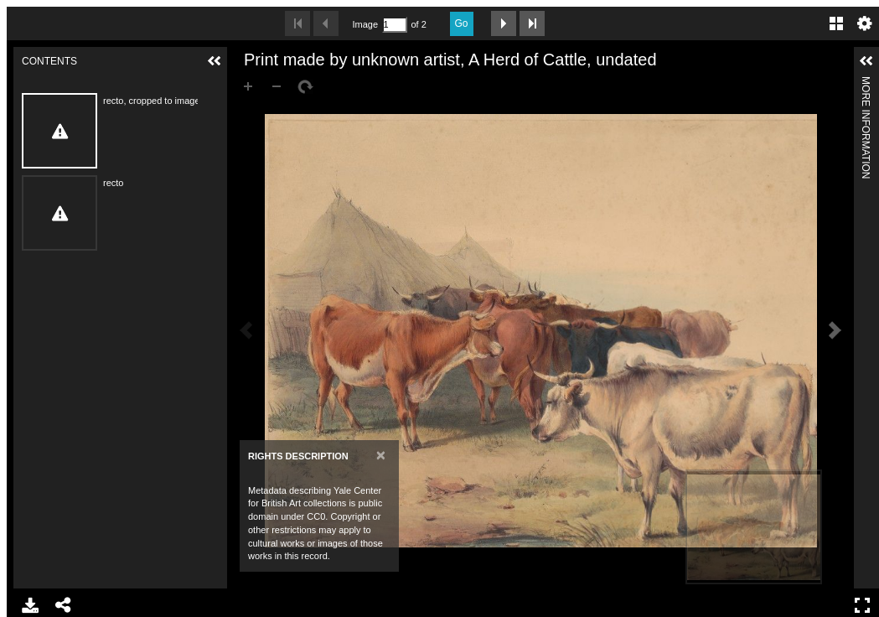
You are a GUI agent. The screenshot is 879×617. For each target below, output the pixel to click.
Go (461, 23)
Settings (864, 23)
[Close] (381, 454)
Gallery (836, 23)
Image (365, 24)
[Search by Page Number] (394, 25)
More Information (865, 83)
